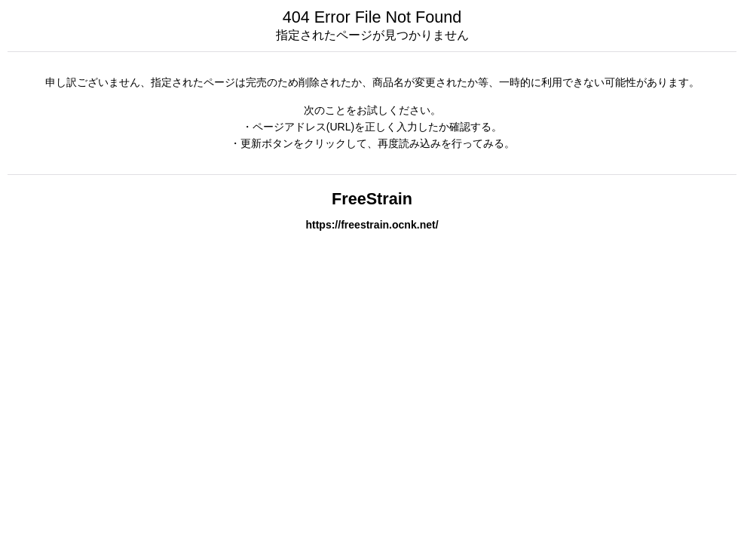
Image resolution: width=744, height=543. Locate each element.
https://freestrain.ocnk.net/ (371, 225)
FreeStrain (372, 198)
